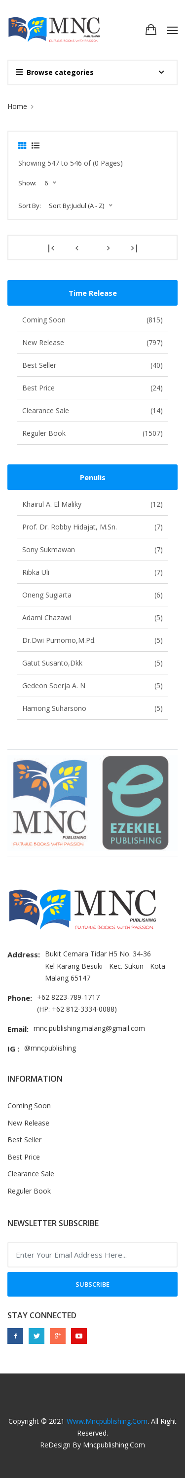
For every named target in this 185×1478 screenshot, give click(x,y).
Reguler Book (92, 433)
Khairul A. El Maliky (92, 504)
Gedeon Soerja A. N (92, 685)
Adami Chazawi (92, 617)
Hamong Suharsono (92, 708)
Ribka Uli (92, 572)
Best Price (92, 388)
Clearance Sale (92, 410)
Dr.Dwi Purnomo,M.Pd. (92, 640)
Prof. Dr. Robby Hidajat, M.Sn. (92, 527)
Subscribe (92, 1284)
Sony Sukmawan (92, 549)
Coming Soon (92, 320)
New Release (92, 342)
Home (17, 106)
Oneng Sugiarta (92, 595)
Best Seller (92, 365)
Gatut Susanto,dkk (92, 663)
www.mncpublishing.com (107, 1421)
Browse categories (55, 72)
